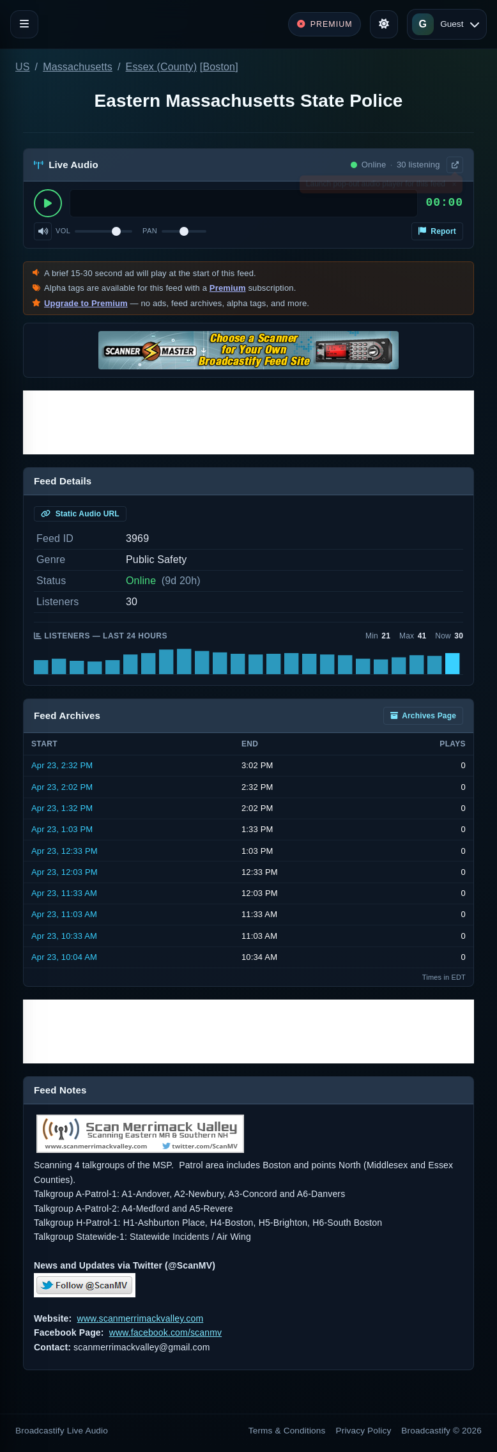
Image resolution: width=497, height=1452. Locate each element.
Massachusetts (77, 66)
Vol (63, 231)
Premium (228, 288)
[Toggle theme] (384, 24)
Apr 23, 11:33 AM (64, 893)
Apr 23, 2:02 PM (62, 787)
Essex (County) (161, 66)
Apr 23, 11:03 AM (64, 914)
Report (437, 231)
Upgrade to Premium (86, 303)
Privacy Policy (364, 1430)
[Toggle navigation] (24, 24)
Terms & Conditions (287, 1430)
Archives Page (423, 715)
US (22, 66)
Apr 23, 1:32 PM (62, 808)
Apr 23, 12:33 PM (64, 851)
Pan (149, 231)
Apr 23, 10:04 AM (64, 957)
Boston (219, 66)
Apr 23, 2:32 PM (62, 765)
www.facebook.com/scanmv (165, 1332)
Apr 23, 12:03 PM (64, 872)
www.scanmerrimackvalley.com (140, 1318)
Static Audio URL (80, 513)
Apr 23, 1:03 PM (62, 829)
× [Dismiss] (454, 186)
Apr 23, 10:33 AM (64, 936)
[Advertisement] (248, 422)
